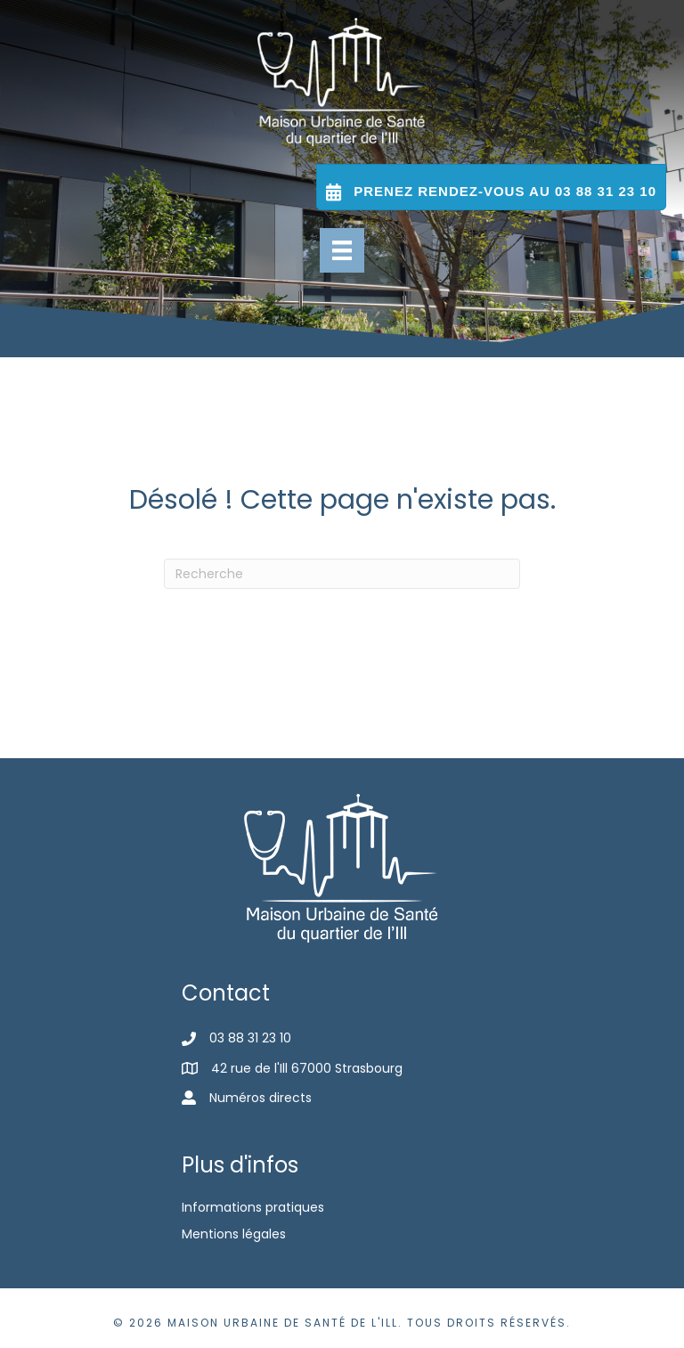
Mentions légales (234, 1234)
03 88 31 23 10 (250, 1038)
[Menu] (342, 250)
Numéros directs (260, 1098)
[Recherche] (342, 574)
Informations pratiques (253, 1207)
